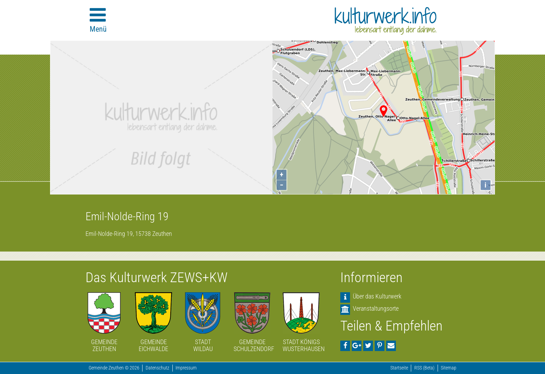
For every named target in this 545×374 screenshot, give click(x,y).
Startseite (399, 368)
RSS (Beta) (424, 368)
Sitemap (448, 368)
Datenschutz (157, 368)
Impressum (186, 368)
